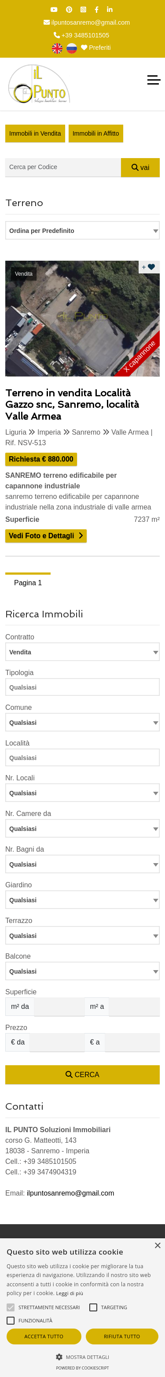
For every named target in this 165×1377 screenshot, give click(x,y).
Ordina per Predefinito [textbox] (41, 230)
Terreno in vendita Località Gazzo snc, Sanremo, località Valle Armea (72, 404)
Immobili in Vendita (35, 133)
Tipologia (19, 672)
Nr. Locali (20, 778)
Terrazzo (18, 920)
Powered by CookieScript (82, 1368)
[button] (82, 1356)
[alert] (82, 1307)
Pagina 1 (28, 583)
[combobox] (82, 230)
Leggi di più (70, 1293)
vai (141, 167)
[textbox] (82, 722)
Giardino (18, 885)
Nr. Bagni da (24, 849)
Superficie (21, 992)
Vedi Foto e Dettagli (41, 535)
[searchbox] (84, 689)
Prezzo (16, 1027)
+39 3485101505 (81, 35)
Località (17, 743)
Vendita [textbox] (20, 652)
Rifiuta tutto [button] (122, 1336)
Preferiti (96, 47)
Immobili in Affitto (96, 133)
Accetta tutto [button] (43, 1336)
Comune (18, 707)
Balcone (18, 956)
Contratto (19, 637)
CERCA (82, 1074)
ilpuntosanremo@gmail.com (87, 22)
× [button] (157, 1246)
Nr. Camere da (28, 813)
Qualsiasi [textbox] (23, 793)
